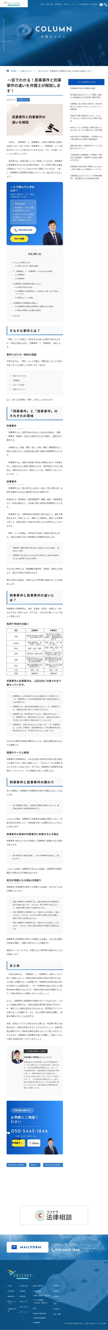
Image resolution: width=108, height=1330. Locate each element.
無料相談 (22, 1291)
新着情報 (22, 1296)
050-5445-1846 (29, 1131)
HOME (42, 4)
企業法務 (56, 1309)
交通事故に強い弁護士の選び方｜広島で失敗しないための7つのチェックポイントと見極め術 (86, 106)
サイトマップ (24, 1312)
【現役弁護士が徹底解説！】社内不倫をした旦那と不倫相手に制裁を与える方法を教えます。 (17, 1165)
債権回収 (56, 1296)
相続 (34, 1308)
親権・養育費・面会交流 (42, 1296)
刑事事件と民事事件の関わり (25, 303)
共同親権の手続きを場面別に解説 (82, 88)
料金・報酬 (57, 1314)
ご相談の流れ (24, 1286)
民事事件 (20, 279)
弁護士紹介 (50, 4)
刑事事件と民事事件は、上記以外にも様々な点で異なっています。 (36, 292)
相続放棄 (37, 1323)
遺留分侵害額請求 (40, 1318)
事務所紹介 (11, 1296)
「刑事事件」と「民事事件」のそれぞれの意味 (32, 271)
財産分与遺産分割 (40, 1314)
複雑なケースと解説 (24, 298)
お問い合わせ (24, 1307)
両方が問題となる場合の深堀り (28, 310)
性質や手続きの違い (24, 287)
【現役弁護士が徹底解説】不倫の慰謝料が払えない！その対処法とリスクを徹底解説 (53, 1165)
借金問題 (56, 1286)
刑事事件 (20, 275)
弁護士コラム (26, 71)
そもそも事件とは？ (22, 263)
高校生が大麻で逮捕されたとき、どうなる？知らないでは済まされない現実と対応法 (86, 118)
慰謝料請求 (37, 1291)
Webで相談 (19, 239)
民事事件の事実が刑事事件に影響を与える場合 (34, 307)
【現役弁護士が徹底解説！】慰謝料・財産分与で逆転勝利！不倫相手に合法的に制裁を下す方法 (86, 157)
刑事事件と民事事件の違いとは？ (27, 284)
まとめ (16, 316)
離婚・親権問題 (38, 1286)
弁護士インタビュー (71, 4)
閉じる (37, 254)
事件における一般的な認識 (26, 266)
